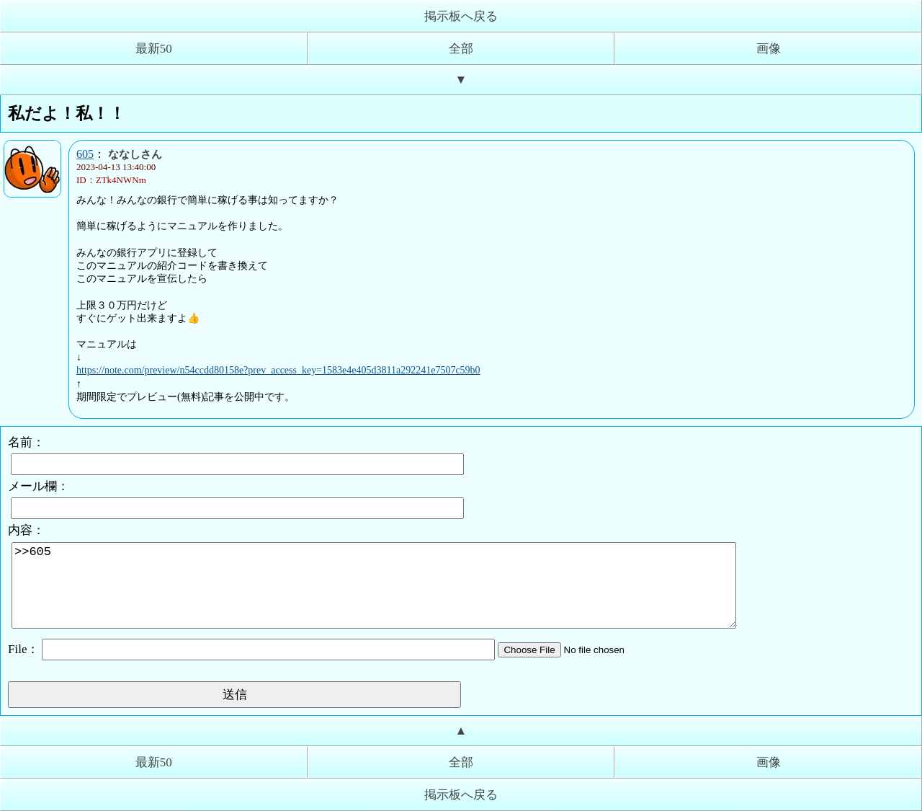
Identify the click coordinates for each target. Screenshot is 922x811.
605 (85, 154)
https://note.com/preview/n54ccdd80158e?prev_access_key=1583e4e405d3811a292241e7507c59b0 (278, 370)
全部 (461, 49)
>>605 (374, 585)
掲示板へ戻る (461, 16)
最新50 (153, 49)
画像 (768, 49)
